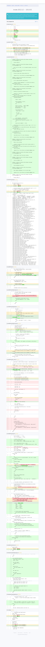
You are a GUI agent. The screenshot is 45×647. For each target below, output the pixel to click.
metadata (9, 620)
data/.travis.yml (10, 24)
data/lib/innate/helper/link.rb (12, 310)
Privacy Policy (26, 643)
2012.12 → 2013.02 (24, 5)
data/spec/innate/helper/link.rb (13, 604)
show (37, 21)
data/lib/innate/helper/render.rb (13, 327)
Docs (29, 643)
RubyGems (9, 5)
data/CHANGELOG (11, 57)
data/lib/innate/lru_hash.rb (12, 364)
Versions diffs (17, 5)
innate (13, 5)
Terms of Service (20, 643)
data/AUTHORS (10, 42)
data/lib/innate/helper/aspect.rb (13, 293)
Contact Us (15, 643)
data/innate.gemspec (11, 182)
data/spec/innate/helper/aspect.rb (13, 561)
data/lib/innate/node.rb (11, 440)
